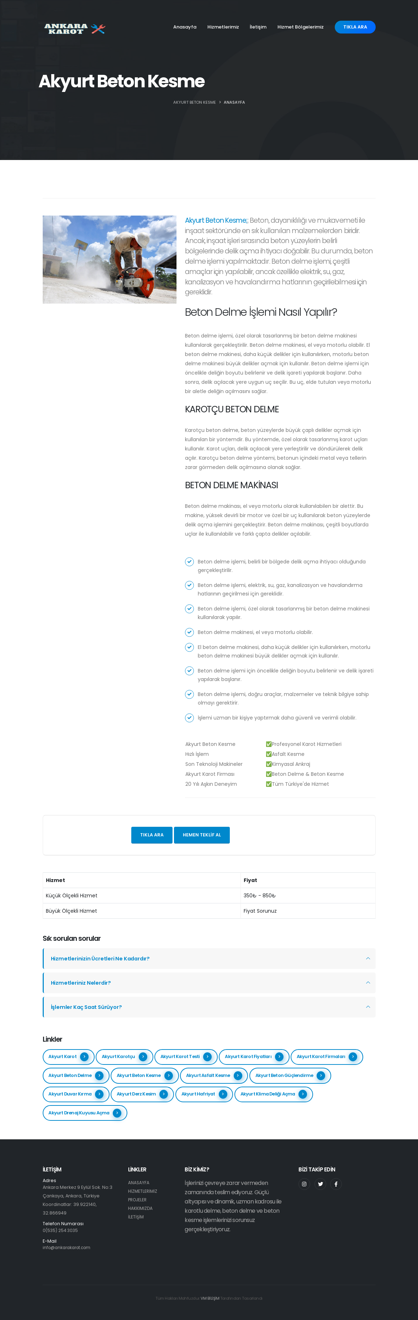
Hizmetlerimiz (223, 27)
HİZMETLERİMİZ (143, 1191)
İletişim (258, 27)
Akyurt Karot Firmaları (327, 1056)
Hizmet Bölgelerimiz (300, 27)
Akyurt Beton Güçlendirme (290, 1075)
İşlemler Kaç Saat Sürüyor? (89, 1007)
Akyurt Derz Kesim (142, 1094)
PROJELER (138, 1200)
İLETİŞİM (136, 1217)
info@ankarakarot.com (69, 1247)
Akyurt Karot (68, 1056)
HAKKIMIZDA (141, 1208)
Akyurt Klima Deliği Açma (273, 1094)
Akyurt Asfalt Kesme (214, 1075)
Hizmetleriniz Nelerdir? (82, 982)
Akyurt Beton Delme (76, 1075)
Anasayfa (184, 27)
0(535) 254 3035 (61, 1230)
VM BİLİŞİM (210, 1298)
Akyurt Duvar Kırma (76, 1094)
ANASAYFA (234, 102)
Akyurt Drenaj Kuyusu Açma (84, 1113)
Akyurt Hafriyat (204, 1094)
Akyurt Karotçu (124, 1056)
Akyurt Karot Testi (186, 1056)
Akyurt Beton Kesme (145, 1075)
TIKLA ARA (355, 27)
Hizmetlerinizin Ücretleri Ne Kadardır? (103, 958)
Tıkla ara (152, 835)
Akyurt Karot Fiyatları (254, 1056)
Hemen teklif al (202, 835)
